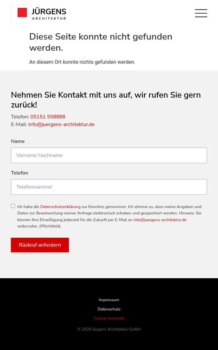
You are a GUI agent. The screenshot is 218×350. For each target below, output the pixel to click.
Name (18, 142)
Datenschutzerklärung (60, 207)
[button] (11, 338)
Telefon (19, 173)
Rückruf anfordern (40, 245)
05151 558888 (47, 116)
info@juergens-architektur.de (61, 124)
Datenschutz (109, 309)
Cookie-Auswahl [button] (109, 318)
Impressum (109, 300)
